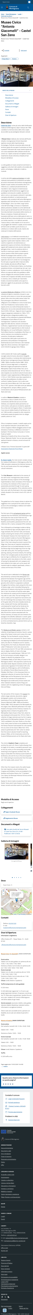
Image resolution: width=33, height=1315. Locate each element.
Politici (3, 1162)
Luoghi (19, 14)
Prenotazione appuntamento (9, 1286)
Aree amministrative (7, 1148)
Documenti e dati (6, 1151)
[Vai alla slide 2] (14, 877)
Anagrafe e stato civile (7, 1175)
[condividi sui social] (5, 50)
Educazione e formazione (8, 1186)
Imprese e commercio (7, 1189)
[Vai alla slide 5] (20, 877)
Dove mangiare (5, 1269)
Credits (10, 1308)
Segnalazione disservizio (8, 1284)
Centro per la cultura (6, 16)
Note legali (4, 1274)
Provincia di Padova (6, 1263)
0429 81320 (12, 923)
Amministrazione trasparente (9, 1280)
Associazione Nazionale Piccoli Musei (11, 449)
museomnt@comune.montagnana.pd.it (14, 928)
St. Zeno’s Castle (6, 460)
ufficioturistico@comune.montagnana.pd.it (13, 945)
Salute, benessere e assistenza (10, 1194)
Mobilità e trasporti (6, 1191)
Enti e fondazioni (6, 1154)
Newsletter (4, 1299)
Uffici (2, 1165)
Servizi (21, 1306)
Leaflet (14, 914)
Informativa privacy (6, 1271)
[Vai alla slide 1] (12, 877)
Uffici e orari (4, 1248)
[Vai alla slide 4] (18, 877)
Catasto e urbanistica (7, 1180)
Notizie (3, 1207)
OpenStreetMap (22, 914)
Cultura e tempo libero (7, 1183)
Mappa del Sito (24, 1308)
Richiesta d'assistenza (7, 1288)
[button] (16, 900)
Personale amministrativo (8, 1159)
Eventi (3, 1219)
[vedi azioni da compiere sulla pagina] (22, 50)
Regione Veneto (6, 2)
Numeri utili (4, 1251)
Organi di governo (6, 1156)
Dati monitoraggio (6, 1306)
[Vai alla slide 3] (16, 877)
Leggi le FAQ (4, 1282)
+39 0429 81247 (12, 1235)
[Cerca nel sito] (27, 7)
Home (2, 14)
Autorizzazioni (5, 1177)
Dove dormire (5, 1266)
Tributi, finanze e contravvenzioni (10, 1197)
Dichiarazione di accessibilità (9, 1277)
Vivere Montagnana (11, 14)
